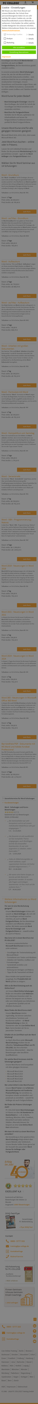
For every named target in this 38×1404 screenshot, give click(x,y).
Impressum (6, 57)
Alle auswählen (19, 47)
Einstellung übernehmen (19, 52)
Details (31, 34)
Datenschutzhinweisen (11, 30)
